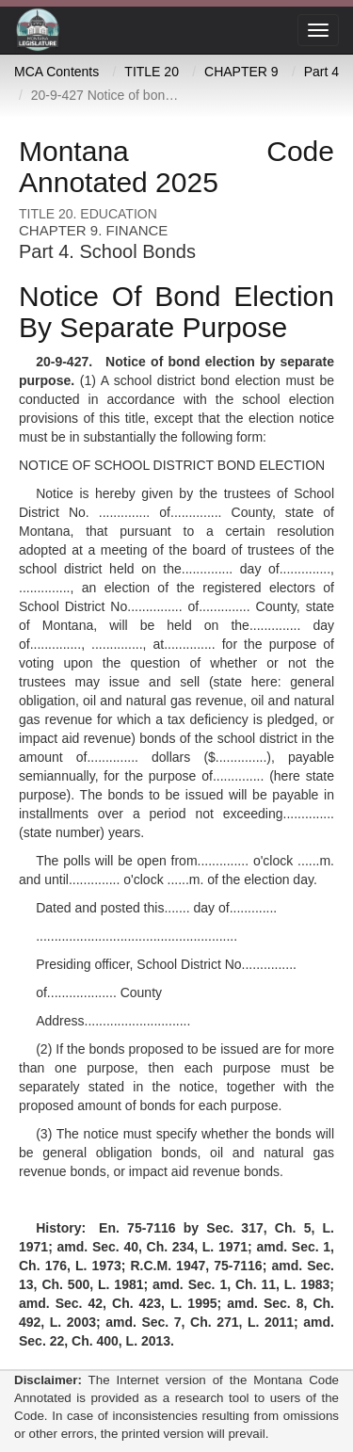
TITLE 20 (151, 71)
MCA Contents (56, 71)
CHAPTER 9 (241, 71)
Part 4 (321, 71)
